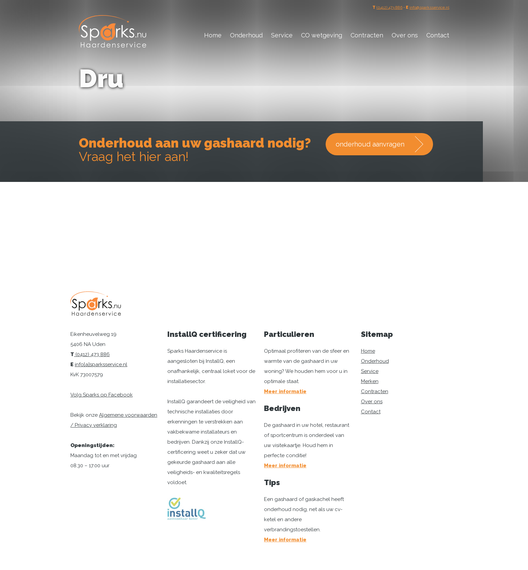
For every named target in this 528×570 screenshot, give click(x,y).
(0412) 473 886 (389, 7)
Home (213, 35)
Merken (369, 381)
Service (282, 35)
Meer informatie (285, 391)
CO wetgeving (321, 35)
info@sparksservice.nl (429, 7)
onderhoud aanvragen (370, 144)
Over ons (405, 35)
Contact (437, 35)
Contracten (367, 35)
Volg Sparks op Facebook (101, 395)
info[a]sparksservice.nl (101, 364)
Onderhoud (246, 35)
